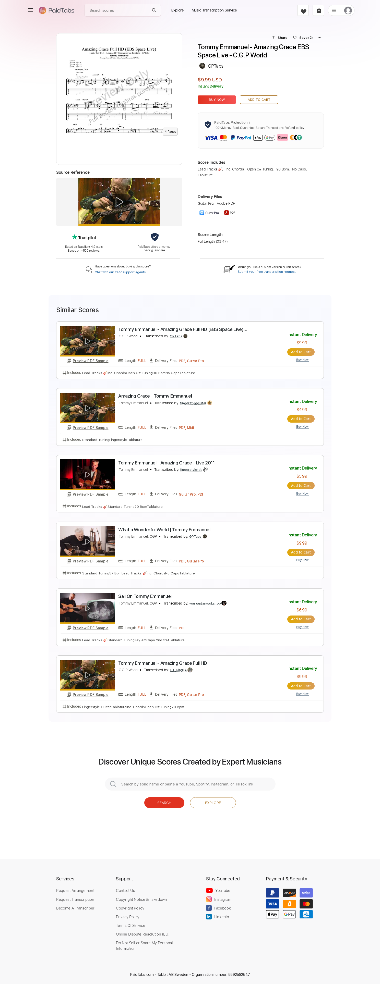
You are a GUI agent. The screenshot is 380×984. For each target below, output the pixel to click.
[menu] (31, 10)
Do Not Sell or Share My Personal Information (144, 944)
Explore (213, 801)
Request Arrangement (75, 889)
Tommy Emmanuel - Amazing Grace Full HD (162, 662)
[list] (333, 10)
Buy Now (217, 100)
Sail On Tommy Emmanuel (145, 596)
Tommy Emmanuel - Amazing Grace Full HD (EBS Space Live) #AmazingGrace (181, 329)
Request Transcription (75, 898)
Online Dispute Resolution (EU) (143, 933)
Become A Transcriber (75, 906)
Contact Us (125, 889)
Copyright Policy (130, 906)
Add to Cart (259, 100)
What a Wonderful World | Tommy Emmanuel (164, 529)
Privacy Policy (127, 915)
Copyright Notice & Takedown (141, 898)
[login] (348, 10)
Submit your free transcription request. (267, 272)
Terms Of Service (130, 924)
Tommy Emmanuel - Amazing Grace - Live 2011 (166, 462)
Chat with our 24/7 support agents (120, 272)
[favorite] (303, 10)
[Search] (154, 10)
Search (164, 801)
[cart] (318, 10)
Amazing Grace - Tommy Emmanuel (155, 396)
